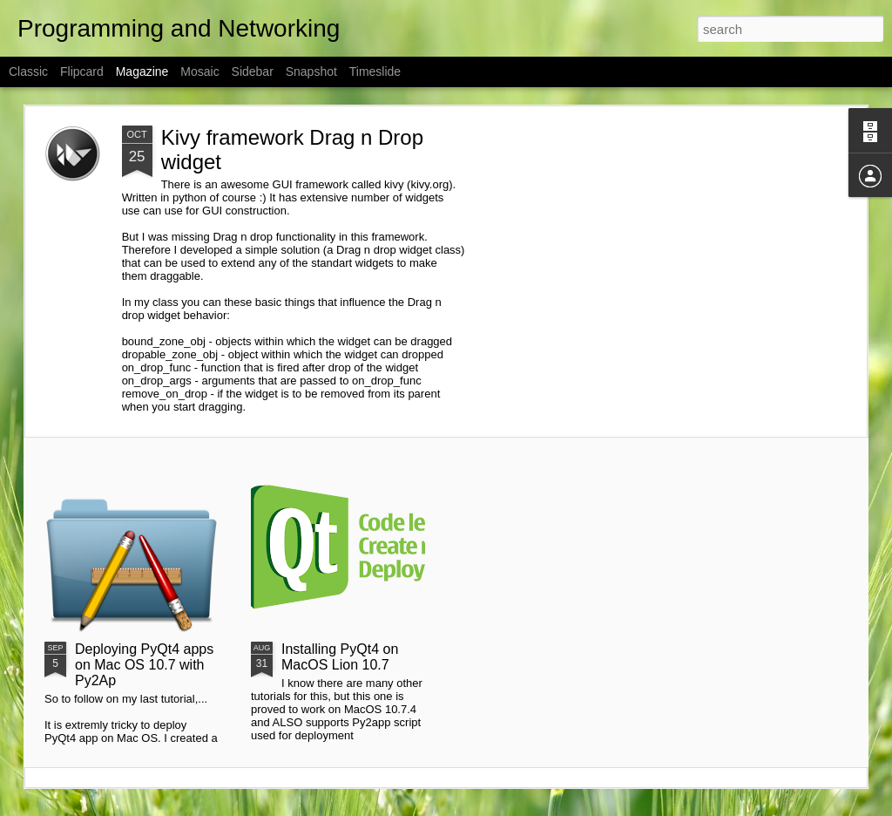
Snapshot (311, 71)
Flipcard (82, 71)
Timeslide (375, 71)
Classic (28, 71)
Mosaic (199, 71)
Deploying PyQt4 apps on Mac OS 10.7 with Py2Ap (144, 665)
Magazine (142, 71)
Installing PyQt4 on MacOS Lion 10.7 (339, 657)
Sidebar (253, 71)
